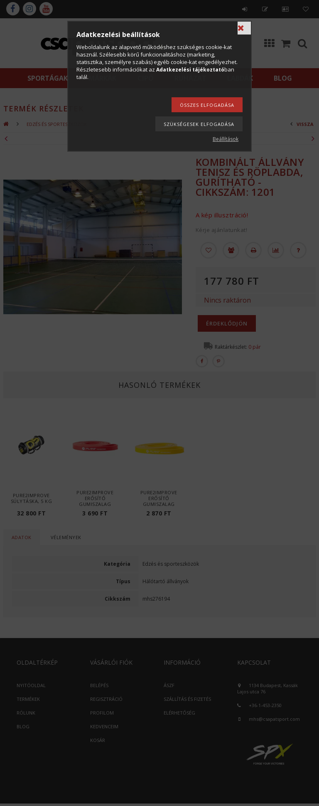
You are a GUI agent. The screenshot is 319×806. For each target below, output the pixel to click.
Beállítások (225, 139)
